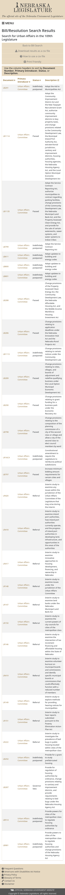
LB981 (6, 845)
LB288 (6, 300)
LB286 (6, 333)
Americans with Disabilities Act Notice (21, 871)
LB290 (6, 405)
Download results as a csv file (32, 51)
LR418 (5, 529)
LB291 (6, 87)
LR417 (5, 563)
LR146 (5, 644)
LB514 (6, 820)
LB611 (6, 256)
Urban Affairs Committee (23, 88)
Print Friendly (32, 61)
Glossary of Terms (11, 877)
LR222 (5, 742)
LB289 (6, 378)
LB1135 (6, 211)
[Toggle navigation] (8, 23)
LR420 (5, 495)
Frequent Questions (12, 868)
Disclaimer (8, 883)
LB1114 (6, 136)
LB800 (6, 266)
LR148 (5, 586)
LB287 (6, 787)
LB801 (6, 276)
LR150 (5, 623)
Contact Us (8, 880)
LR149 (5, 702)
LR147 (5, 604)
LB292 (6, 759)
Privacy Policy (9, 874)
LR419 (5, 675)
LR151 (5, 720)
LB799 (6, 246)
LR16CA (6, 457)
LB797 (6, 474)
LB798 (6, 432)
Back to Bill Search (32, 45)
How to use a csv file (32, 56)
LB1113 (6, 354)
